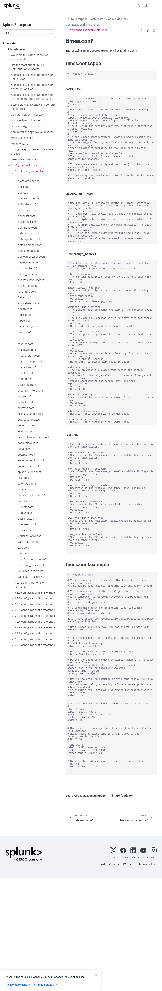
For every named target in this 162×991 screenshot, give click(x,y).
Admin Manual (117, 19)
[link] (141, 30)
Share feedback (122, 908)
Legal (101, 977)
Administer (98, 19)
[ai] (147, 30)
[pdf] (154, 30)
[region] (50, 980)
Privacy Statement (16, 984)
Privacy (114, 977)
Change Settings (44, 984)
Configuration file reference (83, 25)
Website (128, 977)
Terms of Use (148, 977)
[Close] (96, 975)
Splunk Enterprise (76, 19)
